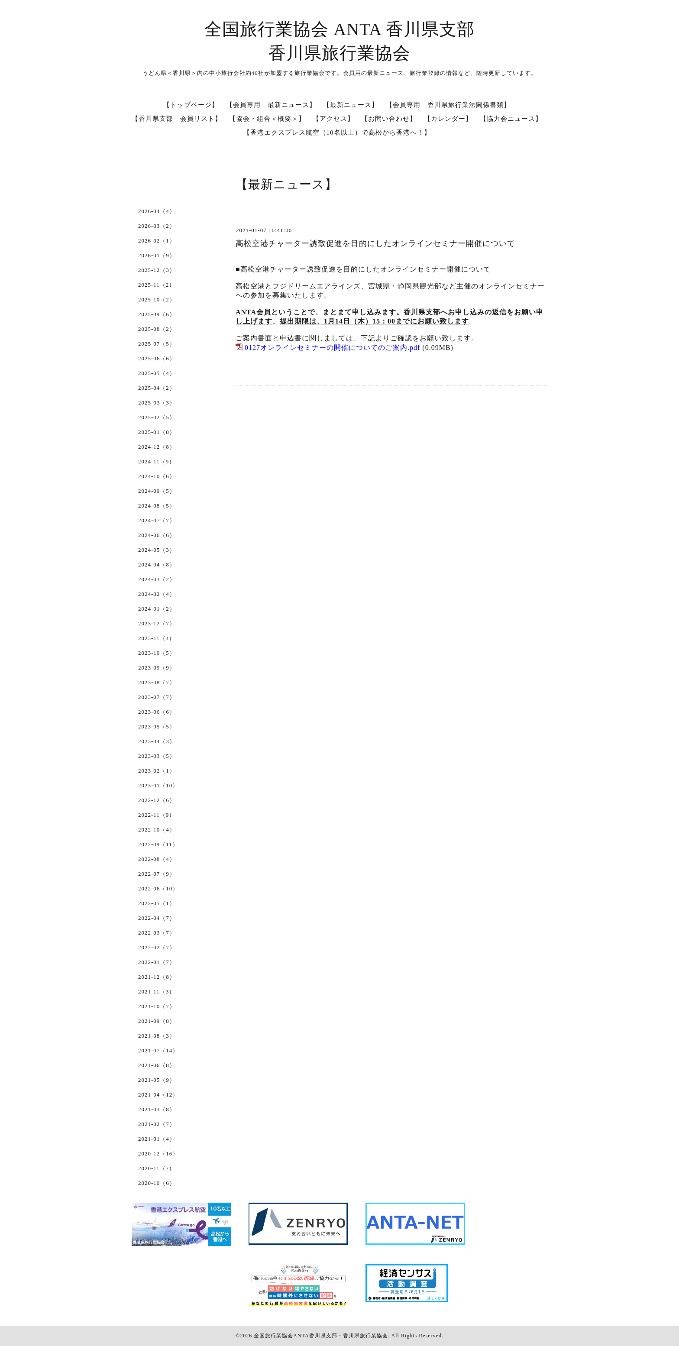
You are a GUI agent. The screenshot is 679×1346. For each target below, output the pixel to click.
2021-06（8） (156, 1065)
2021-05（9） (156, 1080)
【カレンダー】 (448, 118)
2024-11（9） (156, 461)
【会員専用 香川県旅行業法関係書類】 (448, 104)
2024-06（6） (156, 535)
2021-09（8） (156, 1021)
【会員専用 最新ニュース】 (271, 104)
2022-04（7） (156, 918)
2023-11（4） (156, 638)
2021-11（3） (156, 991)
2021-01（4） (156, 1139)
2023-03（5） (156, 756)
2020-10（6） (156, 1183)
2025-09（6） (156, 314)
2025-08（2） (156, 329)
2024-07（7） (156, 520)
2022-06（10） (158, 888)
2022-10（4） (156, 829)
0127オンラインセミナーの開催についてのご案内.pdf (332, 347)
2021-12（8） (156, 977)
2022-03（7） (156, 932)
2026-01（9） (156, 255)
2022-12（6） (156, 800)
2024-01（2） (156, 608)
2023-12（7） (156, 623)
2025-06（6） (156, 358)
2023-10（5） (156, 653)
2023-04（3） (156, 741)
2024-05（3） (156, 550)
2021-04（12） (158, 1094)
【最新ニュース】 (350, 104)
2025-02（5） (156, 417)
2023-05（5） (156, 726)
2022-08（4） (156, 859)
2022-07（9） (156, 873)
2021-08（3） (156, 1035)
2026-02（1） (156, 240)
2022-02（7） (156, 947)
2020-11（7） (156, 1168)
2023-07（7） (156, 697)
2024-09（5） (156, 491)
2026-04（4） (156, 211)
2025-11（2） (156, 284)
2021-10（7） (156, 1006)
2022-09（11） (158, 844)
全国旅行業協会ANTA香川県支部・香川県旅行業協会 (321, 1336)
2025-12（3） (156, 270)
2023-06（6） (156, 712)
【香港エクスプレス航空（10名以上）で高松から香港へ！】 (337, 132)
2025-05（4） (156, 373)
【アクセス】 (333, 118)
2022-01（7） (156, 962)
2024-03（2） (156, 579)
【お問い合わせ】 (389, 118)
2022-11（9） (156, 815)
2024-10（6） (156, 476)
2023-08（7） (156, 682)
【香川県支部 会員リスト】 (177, 118)
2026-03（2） (156, 226)
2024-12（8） (156, 446)
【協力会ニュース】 (511, 118)
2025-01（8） (156, 432)
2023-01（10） (158, 785)
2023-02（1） (156, 770)
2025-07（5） (156, 343)
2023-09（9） (156, 667)
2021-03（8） (156, 1109)
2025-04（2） (156, 388)
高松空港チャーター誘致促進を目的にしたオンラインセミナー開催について (375, 243)
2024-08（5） (156, 505)
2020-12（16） (158, 1153)
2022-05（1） (156, 903)
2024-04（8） (156, 564)
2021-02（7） (156, 1124)
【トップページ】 (191, 104)
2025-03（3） (156, 402)
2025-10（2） (156, 299)
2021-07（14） (158, 1050)
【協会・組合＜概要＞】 (267, 118)
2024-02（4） (156, 594)
